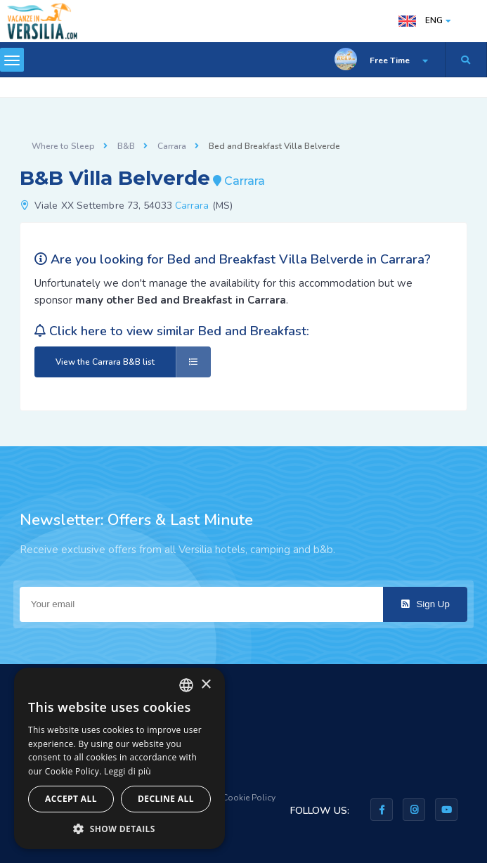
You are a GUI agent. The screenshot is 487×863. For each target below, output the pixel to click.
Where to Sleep (63, 146)
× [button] (205, 685)
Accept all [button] (71, 799)
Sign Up (425, 604)
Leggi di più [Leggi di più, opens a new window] (127, 771)
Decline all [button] (166, 799)
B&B (126, 146)
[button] (119, 828)
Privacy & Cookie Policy (229, 797)
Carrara (171, 146)
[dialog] (119, 758)
